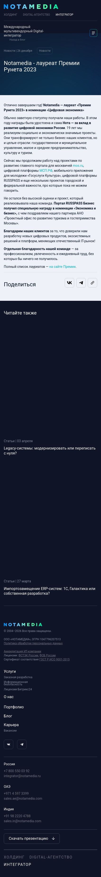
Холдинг (10, 14)
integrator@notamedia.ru (22, 776)
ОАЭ (7, 787)
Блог (8, 716)
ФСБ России (48, 655)
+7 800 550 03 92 (16, 771)
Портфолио (14, 707)
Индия (9, 809)
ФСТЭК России (28, 655)
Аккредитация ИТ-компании (22, 651)
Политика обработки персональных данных (33, 643)
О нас (9, 697)
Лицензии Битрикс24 (18, 689)
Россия (9, 764)
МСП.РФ (46, 170)
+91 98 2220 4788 (17, 816)
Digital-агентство (51, 857)
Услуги (10, 671)
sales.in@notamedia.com (22, 821)
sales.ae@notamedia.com (23, 798)
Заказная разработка (18, 677)
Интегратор (18, 864)
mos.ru (78, 165)
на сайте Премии (62, 267)
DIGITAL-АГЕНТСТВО (36, 14)
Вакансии (10, 730)
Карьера (11, 725)
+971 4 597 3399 (16, 793)
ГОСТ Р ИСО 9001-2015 (54, 659)
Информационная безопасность (16, 683)
